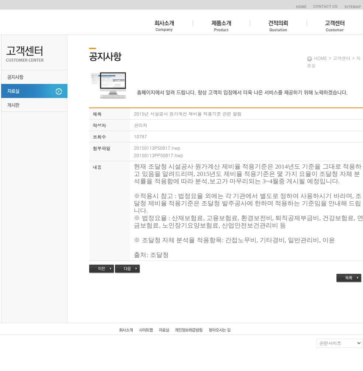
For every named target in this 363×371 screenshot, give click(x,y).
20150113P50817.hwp (157, 148)
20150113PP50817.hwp (158, 155)
